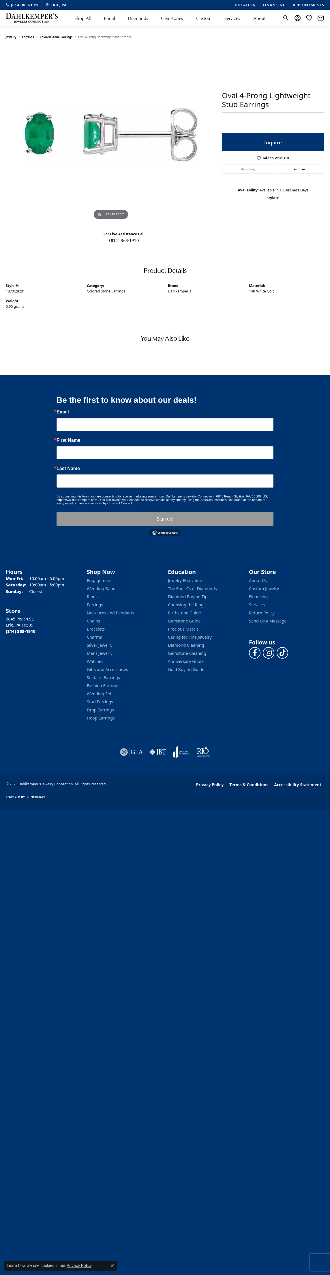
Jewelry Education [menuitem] (185, 580)
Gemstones (172, 18)
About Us (258, 580)
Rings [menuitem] (92, 596)
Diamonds (138, 18)
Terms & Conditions (248, 784)
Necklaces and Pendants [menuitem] (110, 613)
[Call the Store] (20, 631)
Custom (203, 18)
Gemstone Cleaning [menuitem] (187, 653)
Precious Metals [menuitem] (183, 629)
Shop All (82, 18)
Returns (299, 169)
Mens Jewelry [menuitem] (99, 653)
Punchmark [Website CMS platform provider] (36, 797)
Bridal (109, 18)
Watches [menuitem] (95, 661)
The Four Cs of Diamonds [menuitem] (192, 588)
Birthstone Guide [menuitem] (184, 613)
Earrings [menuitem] (95, 604)
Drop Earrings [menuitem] (100, 710)
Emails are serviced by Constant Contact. (103, 503)
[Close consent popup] (112, 1265)
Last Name (68, 468)
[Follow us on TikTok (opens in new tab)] (282, 653)
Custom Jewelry (264, 588)
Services (232, 18)
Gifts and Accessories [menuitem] (107, 669)
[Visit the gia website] (131, 752)
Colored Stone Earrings (56, 37)
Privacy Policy (210, 784)
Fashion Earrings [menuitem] (103, 685)
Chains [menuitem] (93, 621)
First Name (68, 440)
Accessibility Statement (297, 784)
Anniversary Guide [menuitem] (186, 661)
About (259, 18)
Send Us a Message (267, 621)
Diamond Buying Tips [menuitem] (188, 596)
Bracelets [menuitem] (96, 629)
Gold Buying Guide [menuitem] (186, 669)
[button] (286, 18)
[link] (23, 5)
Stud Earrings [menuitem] (100, 701)
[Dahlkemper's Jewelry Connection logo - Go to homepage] (32, 18)
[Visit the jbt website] (158, 752)
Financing (258, 596)
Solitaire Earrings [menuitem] (103, 677)
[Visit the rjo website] (203, 752)
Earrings (28, 37)
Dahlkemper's (179, 291)
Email (63, 412)
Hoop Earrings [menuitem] (101, 718)
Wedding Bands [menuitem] (102, 588)
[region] (111, 134)
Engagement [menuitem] (99, 580)
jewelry (11, 37)
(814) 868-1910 (123, 240)
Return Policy (262, 613)
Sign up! (165, 519)
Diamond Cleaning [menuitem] (186, 645)
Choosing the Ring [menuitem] (186, 604)
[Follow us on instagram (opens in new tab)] (268, 653)
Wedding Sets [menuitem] (100, 693)
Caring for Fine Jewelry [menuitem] (190, 637)
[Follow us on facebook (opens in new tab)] (254, 653)
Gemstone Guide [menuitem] (184, 621)
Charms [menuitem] (94, 637)
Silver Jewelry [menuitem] (99, 645)
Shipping (248, 169)
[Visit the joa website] (181, 752)
